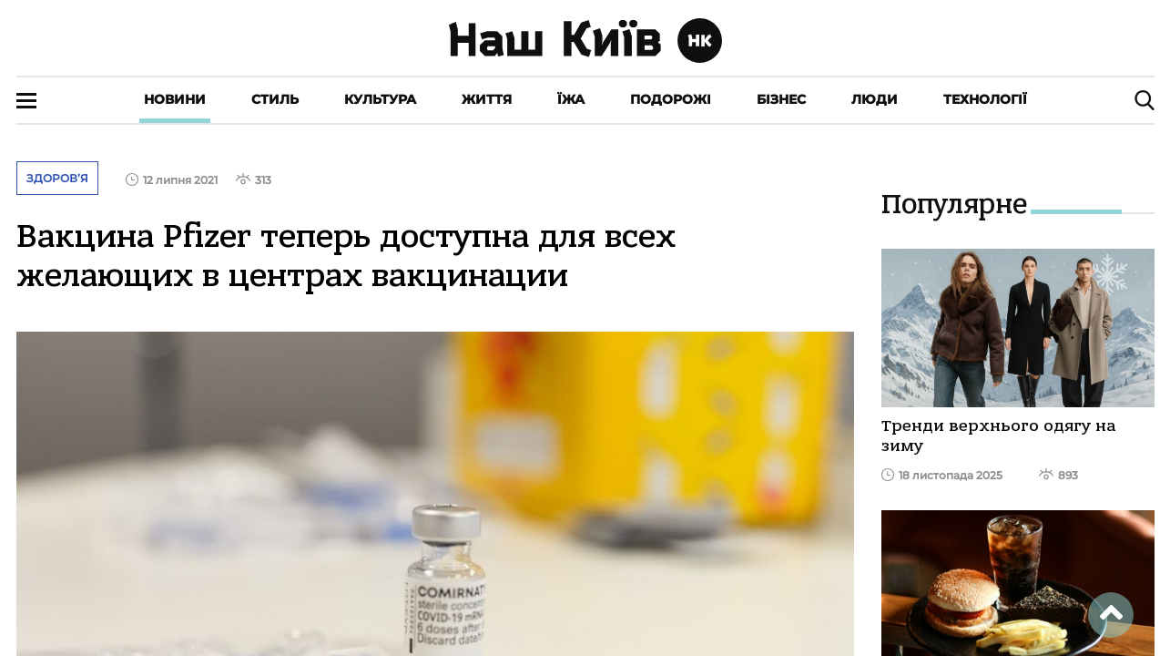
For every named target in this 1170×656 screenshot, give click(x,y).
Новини (175, 99)
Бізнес (781, 99)
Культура (380, 99)
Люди (874, 99)
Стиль (275, 99)
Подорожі (670, 99)
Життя (487, 99)
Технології (985, 99)
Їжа (571, 99)
